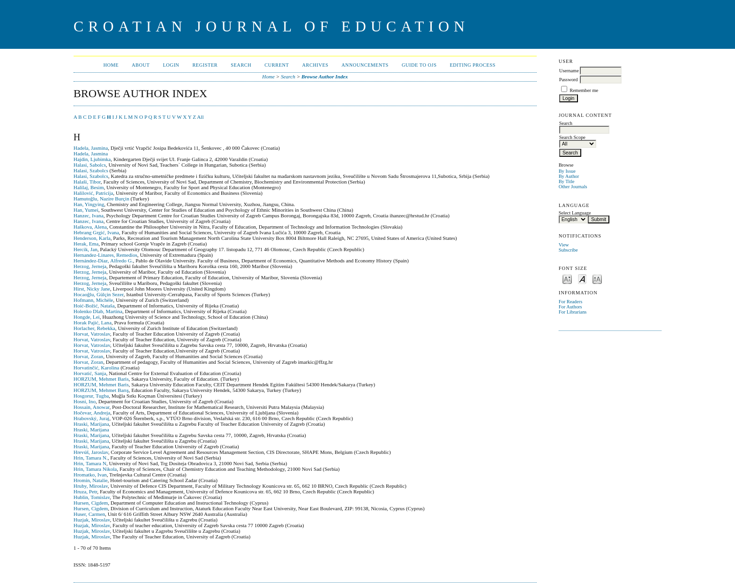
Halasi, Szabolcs (91, 170)
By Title (567, 181)
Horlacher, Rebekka (94, 328)
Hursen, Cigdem (91, 503)
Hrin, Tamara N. (91, 457)
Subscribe (568, 250)
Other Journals (573, 186)
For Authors (570, 306)
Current (276, 65)
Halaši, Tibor (87, 181)
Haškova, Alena (90, 227)
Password (568, 79)
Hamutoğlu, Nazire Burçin (101, 198)
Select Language (575, 212)
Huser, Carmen (89, 514)
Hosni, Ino (85, 401)
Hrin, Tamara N (90, 463)
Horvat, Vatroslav (92, 334)
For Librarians (573, 312)
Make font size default (582, 278)
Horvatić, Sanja (90, 373)
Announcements (365, 65)
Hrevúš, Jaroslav (91, 452)
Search (241, 65)
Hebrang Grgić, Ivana (96, 232)
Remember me (584, 90)
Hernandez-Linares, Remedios (105, 255)
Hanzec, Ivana (89, 215)
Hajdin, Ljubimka (92, 159)
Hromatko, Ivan (90, 474)
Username (569, 70)
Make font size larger (597, 278)
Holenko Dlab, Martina (98, 311)
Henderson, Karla (92, 238)
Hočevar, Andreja (92, 412)
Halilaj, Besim (89, 187)
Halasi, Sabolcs (90, 165)
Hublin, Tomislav (92, 497)
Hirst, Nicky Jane (92, 289)
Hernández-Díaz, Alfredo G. (103, 260)
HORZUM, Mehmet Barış (101, 390)
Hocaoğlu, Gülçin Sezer (99, 294)
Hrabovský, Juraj (91, 418)
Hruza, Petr (86, 491)
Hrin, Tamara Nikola (95, 469)
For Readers (571, 301)
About (141, 65)
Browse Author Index (324, 76)
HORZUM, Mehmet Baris (101, 379)
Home (111, 65)
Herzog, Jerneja (90, 266)
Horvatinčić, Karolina (97, 367)
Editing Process (472, 65)
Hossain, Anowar (92, 407)
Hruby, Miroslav (91, 486)
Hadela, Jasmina (91, 148)
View (564, 244)
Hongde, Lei (87, 317)
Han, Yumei (86, 210)
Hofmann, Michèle (93, 300)
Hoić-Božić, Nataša (94, 305)
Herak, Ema (86, 243)
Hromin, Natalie (91, 480)
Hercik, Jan (86, 249)
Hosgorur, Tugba (91, 396)
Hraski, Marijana (91, 424)
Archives (315, 65)
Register (205, 65)
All (200, 117)
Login (171, 65)
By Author (569, 176)
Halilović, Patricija (93, 193)
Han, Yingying (89, 204)
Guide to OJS (419, 65)
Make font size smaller (567, 278)
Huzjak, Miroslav (92, 519)
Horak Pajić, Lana (93, 322)
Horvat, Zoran (88, 356)
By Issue (567, 171)
